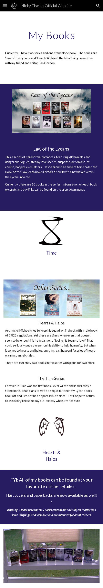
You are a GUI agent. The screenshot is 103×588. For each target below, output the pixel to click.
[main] (51, 47)
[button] (5, 5)
